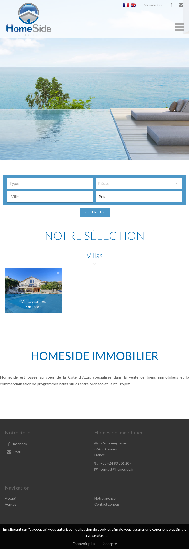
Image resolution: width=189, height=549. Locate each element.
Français (126, 5)
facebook (171, 5)
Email (181, 5)
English (133, 5)
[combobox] (50, 196)
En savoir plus (83, 543)
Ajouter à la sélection (58, 272)
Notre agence (105, 498)
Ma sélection (153, 5)
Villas (94, 255)
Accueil (10, 498)
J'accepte (109, 543)
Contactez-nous (107, 504)
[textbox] (51, 197)
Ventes (10, 504)
